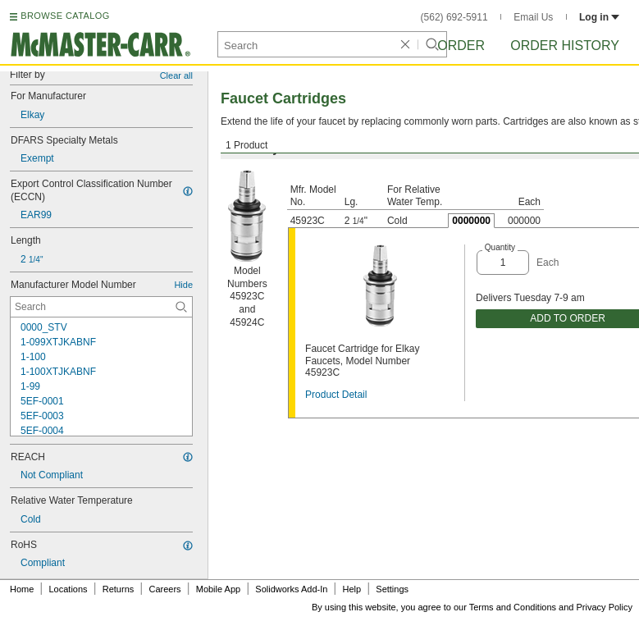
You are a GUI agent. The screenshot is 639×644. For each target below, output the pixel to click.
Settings (392, 589)
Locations (68, 589)
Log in (599, 17)
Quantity (500, 247)
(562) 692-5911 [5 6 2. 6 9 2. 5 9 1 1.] (454, 17)
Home (22, 589)
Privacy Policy (604, 607)
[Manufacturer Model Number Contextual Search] (101, 306)
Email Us (533, 17)
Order (461, 46)
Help (352, 589)
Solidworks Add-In (291, 589)
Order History (564, 46)
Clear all (176, 75)
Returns (119, 589)
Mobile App (218, 589)
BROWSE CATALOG (65, 16)
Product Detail (336, 394)
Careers (164, 589)
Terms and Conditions (512, 607)
